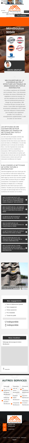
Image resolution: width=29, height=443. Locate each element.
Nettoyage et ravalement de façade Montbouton (5, 390)
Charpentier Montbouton (14, 404)
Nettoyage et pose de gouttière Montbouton (5, 400)
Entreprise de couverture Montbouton (23, 389)
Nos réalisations (21, 15)
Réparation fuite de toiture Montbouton (14, 389)
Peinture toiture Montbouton (14, 397)
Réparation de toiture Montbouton (23, 403)
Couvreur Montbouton (23, 396)
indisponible (11, 322)
